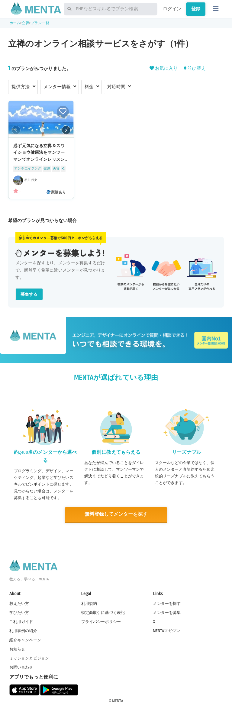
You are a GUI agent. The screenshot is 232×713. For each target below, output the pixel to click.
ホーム (14, 23)
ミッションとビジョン (29, 658)
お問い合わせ (21, 667)
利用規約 (89, 603)
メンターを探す (167, 603)
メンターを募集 (167, 612)
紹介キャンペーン (25, 639)
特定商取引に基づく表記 (103, 612)
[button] (66, 129)
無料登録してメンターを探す (116, 514)
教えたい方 (19, 603)
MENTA (117, 700)
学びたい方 (19, 612)
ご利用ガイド (21, 621)
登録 (195, 8)
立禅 (25, 23)
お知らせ (17, 649)
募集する (29, 294)
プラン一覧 (40, 23)
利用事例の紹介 (23, 630)
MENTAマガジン (166, 630)
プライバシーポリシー (101, 621)
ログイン (172, 8)
